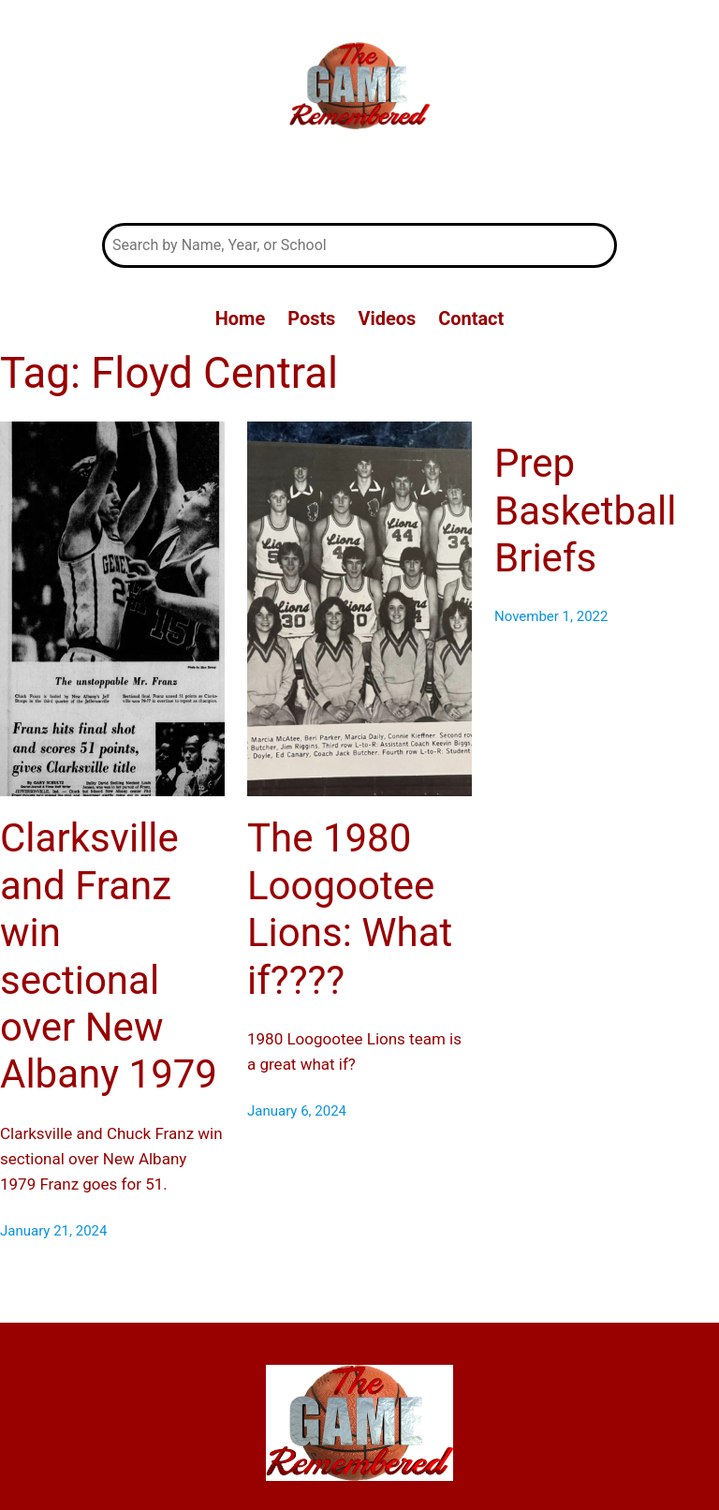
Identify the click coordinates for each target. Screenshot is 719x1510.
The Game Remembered (359, 179)
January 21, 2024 (53, 1230)
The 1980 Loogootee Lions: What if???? (349, 908)
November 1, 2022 (551, 616)
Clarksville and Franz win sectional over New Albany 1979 (108, 956)
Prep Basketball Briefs (585, 510)
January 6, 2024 (296, 1111)
